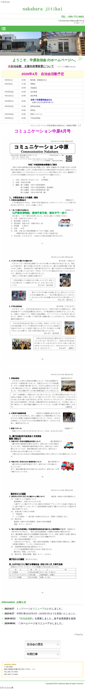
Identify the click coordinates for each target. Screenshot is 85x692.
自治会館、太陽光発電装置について (31, 66)
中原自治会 (42, 9)
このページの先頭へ (78, 635)
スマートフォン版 (6, 687)
